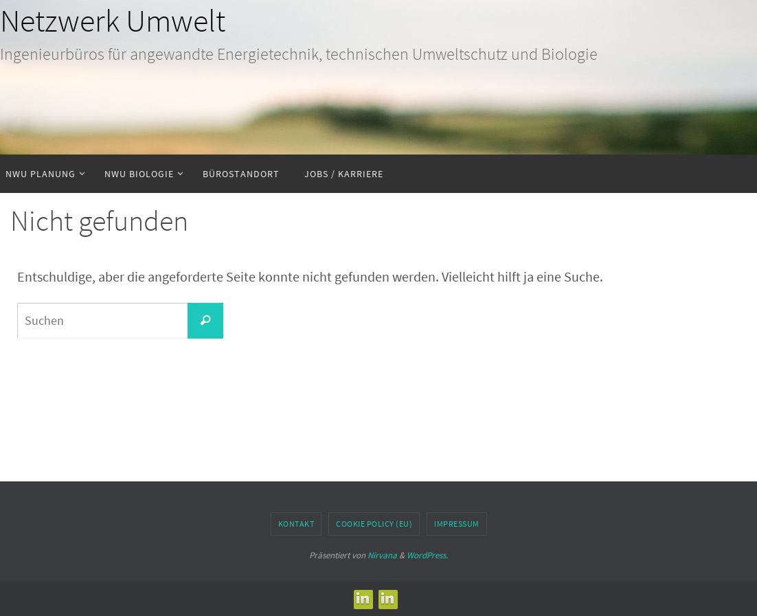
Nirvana (382, 555)
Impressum (456, 523)
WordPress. (427, 555)
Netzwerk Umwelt (112, 21)
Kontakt (296, 523)
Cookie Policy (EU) (374, 523)
